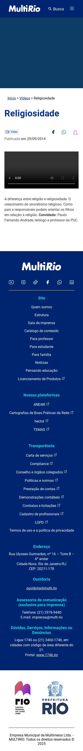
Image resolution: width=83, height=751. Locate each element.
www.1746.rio (47, 655)
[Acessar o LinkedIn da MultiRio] (71, 282)
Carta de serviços (41, 455)
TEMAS (41, 429)
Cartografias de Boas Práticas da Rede (41, 412)
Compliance (41, 463)
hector (42, 421)
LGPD (41, 522)
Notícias (41, 363)
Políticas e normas (41, 480)
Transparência (41, 445)
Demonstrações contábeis (41, 497)
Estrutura (42, 315)
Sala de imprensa (41, 323)
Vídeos (24, 98)
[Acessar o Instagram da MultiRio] (23, 282)
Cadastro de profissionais (41, 514)
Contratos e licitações (42, 505)
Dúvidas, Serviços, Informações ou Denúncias (41, 630)
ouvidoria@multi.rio (41, 588)
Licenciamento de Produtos (41, 378)
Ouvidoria (41, 579)
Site (41, 298)
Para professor (41, 339)
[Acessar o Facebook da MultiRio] (47, 282)
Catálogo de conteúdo (41, 331)
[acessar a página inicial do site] (24, 9)
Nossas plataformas (41, 395)
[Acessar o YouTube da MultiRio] (11, 282)
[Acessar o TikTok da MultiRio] (35, 282)
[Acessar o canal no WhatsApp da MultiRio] (59, 282)
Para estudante (41, 347)
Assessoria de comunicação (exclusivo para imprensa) (42, 602)
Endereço (41, 546)
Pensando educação (42, 370)
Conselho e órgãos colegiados (41, 472)
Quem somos (41, 307)
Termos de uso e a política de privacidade (41, 530)
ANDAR (42, 404)
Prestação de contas (41, 488)
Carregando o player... (41, 170)
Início (12, 98)
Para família (41, 355)
